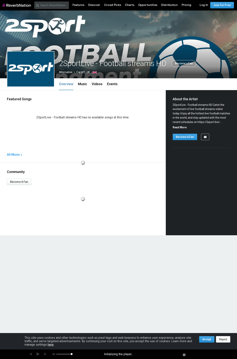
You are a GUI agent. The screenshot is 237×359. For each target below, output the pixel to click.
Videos (97, 84)
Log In (204, 5)
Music (82, 84)
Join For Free (222, 5)
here (51, 344)
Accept (206, 339)
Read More (180, 127)
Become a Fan (184, 63)
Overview (66, 84)
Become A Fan (19, 181)
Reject (223, 339)
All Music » (14, 154)
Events (112, 84)
